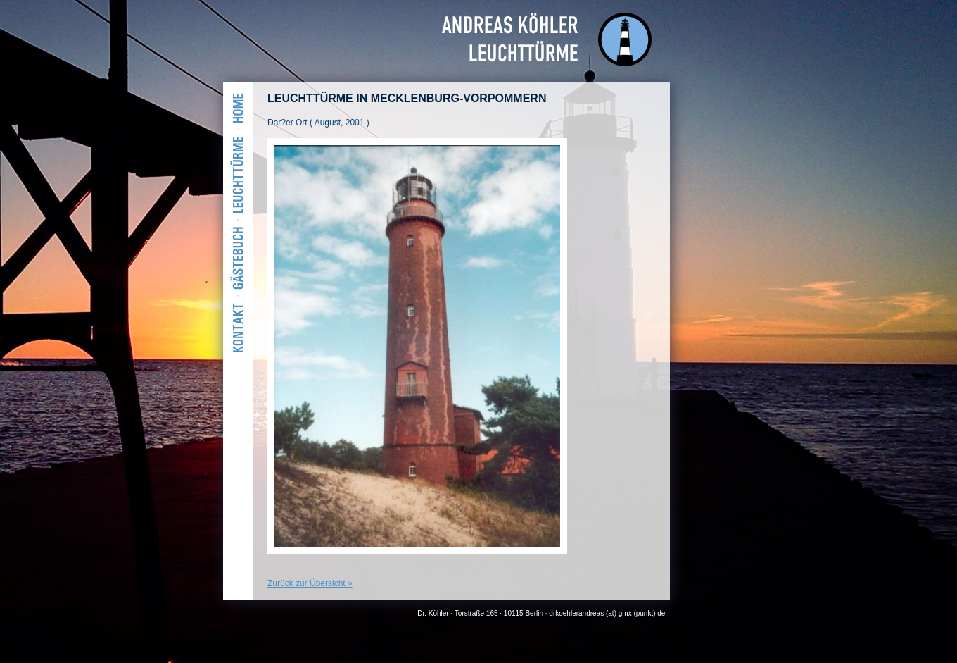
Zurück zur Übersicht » (310, 583)
